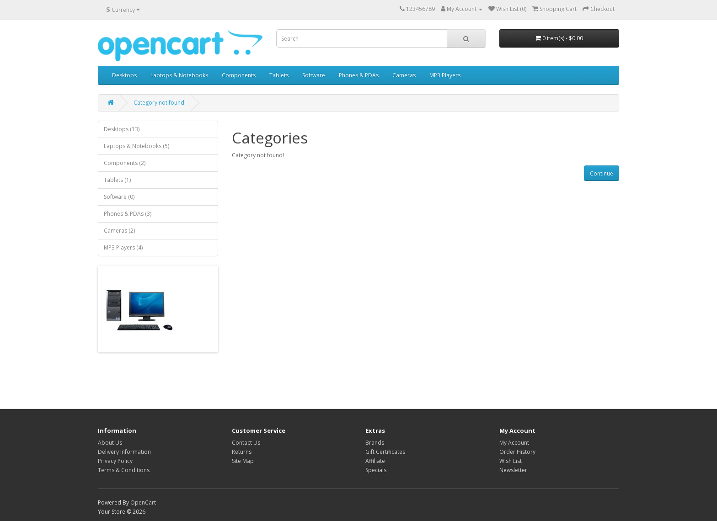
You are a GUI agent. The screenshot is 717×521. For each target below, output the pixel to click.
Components (239, 75)
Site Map (243, 461)
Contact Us (246, 443)
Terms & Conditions (124, 470)
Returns (241, 452)
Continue (601, 173)
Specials (375, 470)
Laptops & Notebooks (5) (136, 146)
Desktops (124, 75)
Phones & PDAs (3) (127, 214)
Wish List (510, 461)
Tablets (279, 75)
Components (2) (124, 163)
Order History (517, 452)
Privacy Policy (115, 461)
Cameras (404, 75)
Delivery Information (124, 452)
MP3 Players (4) (123, 247)
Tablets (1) (117, 180)
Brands (374, 443)
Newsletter (513, 470)
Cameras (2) (119, 230)
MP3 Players (444, 75)
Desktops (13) (121, 129)
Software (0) (119, 197)
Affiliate (375, 461)
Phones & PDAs (359, 75)
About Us (110, 443)
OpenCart (143, 502)
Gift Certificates (385, 452)
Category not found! (160, 102)
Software (313, 75)
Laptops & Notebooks (179, 75)
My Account (514, 443)
